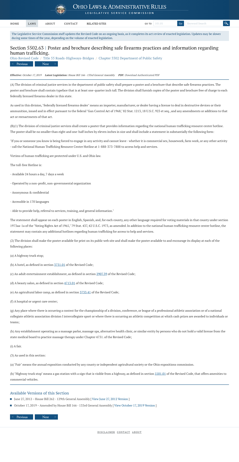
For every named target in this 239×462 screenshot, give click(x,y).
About (50, 23)
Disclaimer (106, 432)
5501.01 (160, 374)
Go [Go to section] (180, 23)
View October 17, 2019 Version (134, 405)
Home (14, 23)
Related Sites (96, 23)
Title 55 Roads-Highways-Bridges (68, 58)
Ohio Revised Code (24, 58)
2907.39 (101, 274)
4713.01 (69, 283)
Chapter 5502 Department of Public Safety (130, 58)
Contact (71, 23)
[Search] (226, 23)
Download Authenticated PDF (142, 75)
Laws (32, 23)
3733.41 (85, 292)
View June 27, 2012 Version (110, 399)
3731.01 (59, 265)
